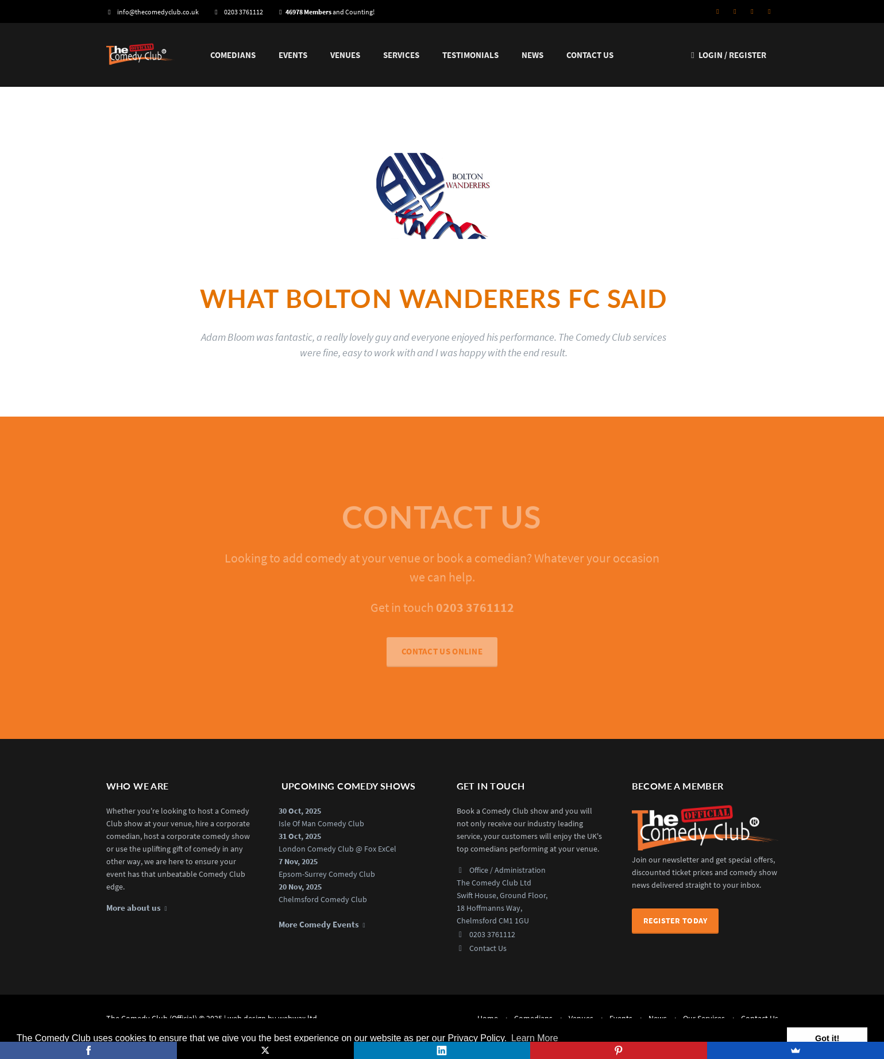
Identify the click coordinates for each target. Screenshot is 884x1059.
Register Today (675, 920)
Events (293, 54)
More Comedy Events (319, 924)
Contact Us (589, 54)
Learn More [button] (534, 1038)
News (532, 54)
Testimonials (470, 54)
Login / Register (727, 54)
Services (401, 54)
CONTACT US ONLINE (442, 655)
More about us (133, 908)
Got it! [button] (827, 1038)
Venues (345, 54)
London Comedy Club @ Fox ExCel (337, 849)
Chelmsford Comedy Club (323, 899)
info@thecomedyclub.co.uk (152, 11)
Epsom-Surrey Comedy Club (327, 874)
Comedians (233, 54)
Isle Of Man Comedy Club (321, 823)
